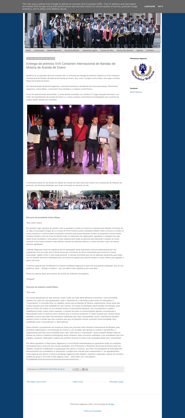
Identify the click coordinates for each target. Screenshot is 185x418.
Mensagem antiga (116, 382)
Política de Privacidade (92, 411)
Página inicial (78, 382)
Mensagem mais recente (36, 382)
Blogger (111, 404)
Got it (160, 7)
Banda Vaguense (136, 92)
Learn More (149, 7)
